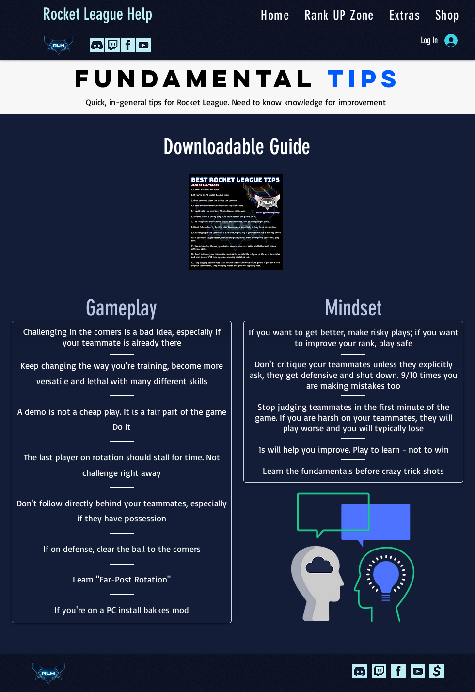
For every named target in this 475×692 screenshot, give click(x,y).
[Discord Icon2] (97, 45)
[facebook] (398, 671)
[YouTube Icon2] (143, 45)
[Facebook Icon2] (128, 45)
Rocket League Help (97, 14)
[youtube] (418, 671)
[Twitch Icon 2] (112, 45)
